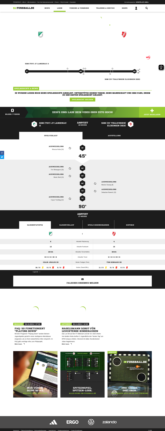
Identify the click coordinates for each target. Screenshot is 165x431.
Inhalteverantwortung (63, 426)
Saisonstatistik (35, 225)
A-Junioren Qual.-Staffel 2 (82, 18)
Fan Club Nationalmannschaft (45, 2)
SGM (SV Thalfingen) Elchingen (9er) (124, 45)
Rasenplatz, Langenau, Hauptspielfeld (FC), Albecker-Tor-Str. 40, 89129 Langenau (82, 25)
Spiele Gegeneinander (98, 225)
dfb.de (24, 2)
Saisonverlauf (66, 225)
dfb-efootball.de (32, 2)
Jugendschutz (52, 426)
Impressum (16, 426)
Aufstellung (114, 135)
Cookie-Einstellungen (76, 426)
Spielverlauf (50, 135)
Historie (130, 225)
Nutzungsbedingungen (40, 426)
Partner (57, 2)
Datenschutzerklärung (27, 426)
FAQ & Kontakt (64, 2)
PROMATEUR (17, 2)
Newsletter (73, 2)
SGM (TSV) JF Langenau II (40, 45)
